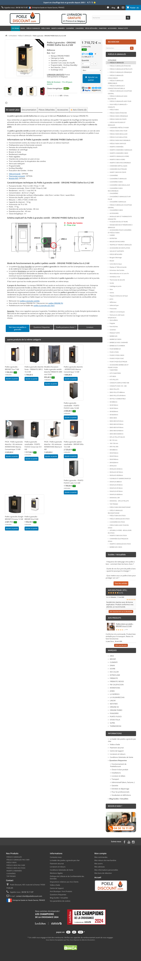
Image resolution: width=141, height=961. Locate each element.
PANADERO (114, 713)
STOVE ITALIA (114, 720)
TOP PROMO (15, 28)
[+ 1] (95, 63)
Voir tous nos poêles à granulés (17, 328)
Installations (116, 773)
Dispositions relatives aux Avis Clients (64, 882)
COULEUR (86, 67)
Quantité (85, 60)
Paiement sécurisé (116, 748)
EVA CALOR (114, 672)
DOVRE (112, 669)
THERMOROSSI (115, 726)
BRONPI (112, 659)
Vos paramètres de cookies (60, 901)
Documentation (29, 109)
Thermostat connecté (17, 176)
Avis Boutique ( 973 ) (117, 590)
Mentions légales (56, 873)
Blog (113, 7)
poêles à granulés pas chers (44, 305)
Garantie (115, 785)
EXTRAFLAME (114, 675)
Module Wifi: (14, 178)
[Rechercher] (128, 18)
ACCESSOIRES (112, 28)
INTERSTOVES (114, 688)
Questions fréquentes (58, 894)
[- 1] (92, 63)
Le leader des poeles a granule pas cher (65, 860)
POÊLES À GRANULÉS (33, 28)
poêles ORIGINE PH (55, 303)
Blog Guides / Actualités (59, 898)
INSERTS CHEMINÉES (58, 28)
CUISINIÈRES (70, 28)
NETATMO (113, 704)
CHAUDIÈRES (79, 28)
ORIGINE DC (114, 707)
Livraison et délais (118, 776)
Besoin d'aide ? (115, 806)
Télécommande (14, 174)
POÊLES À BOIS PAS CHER (15, 865)
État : (49, 53)
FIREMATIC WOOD (116, 681)
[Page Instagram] (133, 841)
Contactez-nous (56, 857)
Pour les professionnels (120, 792)
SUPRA (112, 723)
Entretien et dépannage (120, 789)
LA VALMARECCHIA (116, 697)
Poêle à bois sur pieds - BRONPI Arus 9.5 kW (124, 625)
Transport (115, 779)
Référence (51, 50)
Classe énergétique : (55, 88)
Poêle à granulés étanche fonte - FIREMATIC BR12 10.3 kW (34, 369)
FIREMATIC (113, 678)
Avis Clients (78, 109)
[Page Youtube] (129, 841)
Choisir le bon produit (120, 769)
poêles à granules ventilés (30, 301)
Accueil (97, 877)
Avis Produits (67, 891)
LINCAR (112, 700)
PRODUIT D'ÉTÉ (123, 28)
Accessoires (62, 109)
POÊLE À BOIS (45, 28)
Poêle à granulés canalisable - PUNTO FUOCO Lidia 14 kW (71, 405)
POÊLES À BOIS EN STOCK (15, 868)
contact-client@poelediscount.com (29, 896)
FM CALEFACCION (116, 684)
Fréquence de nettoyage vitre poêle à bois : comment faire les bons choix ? (120, 563)
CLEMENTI (113, 662)
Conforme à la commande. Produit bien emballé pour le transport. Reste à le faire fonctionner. (121, 636)
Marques (112, 650)
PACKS (23, 28)
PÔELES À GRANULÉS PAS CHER (17, 860)
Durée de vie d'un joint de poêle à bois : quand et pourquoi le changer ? (121, 569)
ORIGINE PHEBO (115, 710)
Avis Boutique (55, 891)
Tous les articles (121, 583)
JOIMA (112, 691)
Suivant (6, 102)
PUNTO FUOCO (115, 716)
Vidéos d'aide (114, 744)
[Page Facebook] (124, 841)
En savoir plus (12, 109)
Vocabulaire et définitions (121, 795)
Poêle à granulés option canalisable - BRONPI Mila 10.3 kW (73, 444)
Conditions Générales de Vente (121, 757)
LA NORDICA (114, 694)
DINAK (112, 665)
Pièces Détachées (47, 109)
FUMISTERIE (103, 28)
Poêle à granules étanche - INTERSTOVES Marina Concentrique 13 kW (73, 369)
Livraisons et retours (117, 754)
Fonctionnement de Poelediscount (118, 765)
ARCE (111, 656)
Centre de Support (116, 751)
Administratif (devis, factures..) (123, 782)
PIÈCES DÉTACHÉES (91, 28)
